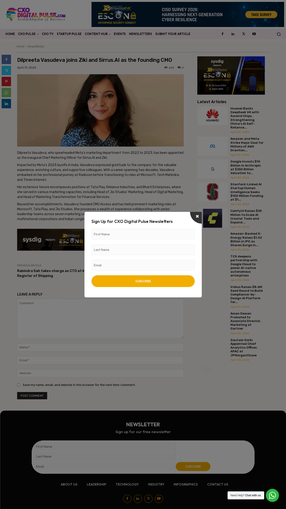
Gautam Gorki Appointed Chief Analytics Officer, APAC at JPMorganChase (244, 347)
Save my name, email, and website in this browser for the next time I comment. (79, 385)
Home (20, 46)
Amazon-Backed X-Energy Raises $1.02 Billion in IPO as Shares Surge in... (246, 239)
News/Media (36, 46)
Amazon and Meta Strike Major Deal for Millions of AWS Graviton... (246, 144)
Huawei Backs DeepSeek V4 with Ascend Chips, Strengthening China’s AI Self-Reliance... (244, 117)
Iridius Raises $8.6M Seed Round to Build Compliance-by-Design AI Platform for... (246, 294)
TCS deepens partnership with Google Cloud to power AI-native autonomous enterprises (243, 265)
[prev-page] (200, 369)
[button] (278, 34)
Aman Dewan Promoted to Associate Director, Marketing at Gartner (245, 320)
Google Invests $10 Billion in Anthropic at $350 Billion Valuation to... (245, 167)
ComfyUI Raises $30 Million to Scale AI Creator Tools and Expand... (246, 216)
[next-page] (208, 369)
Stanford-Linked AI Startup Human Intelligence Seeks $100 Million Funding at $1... (246, 191)
